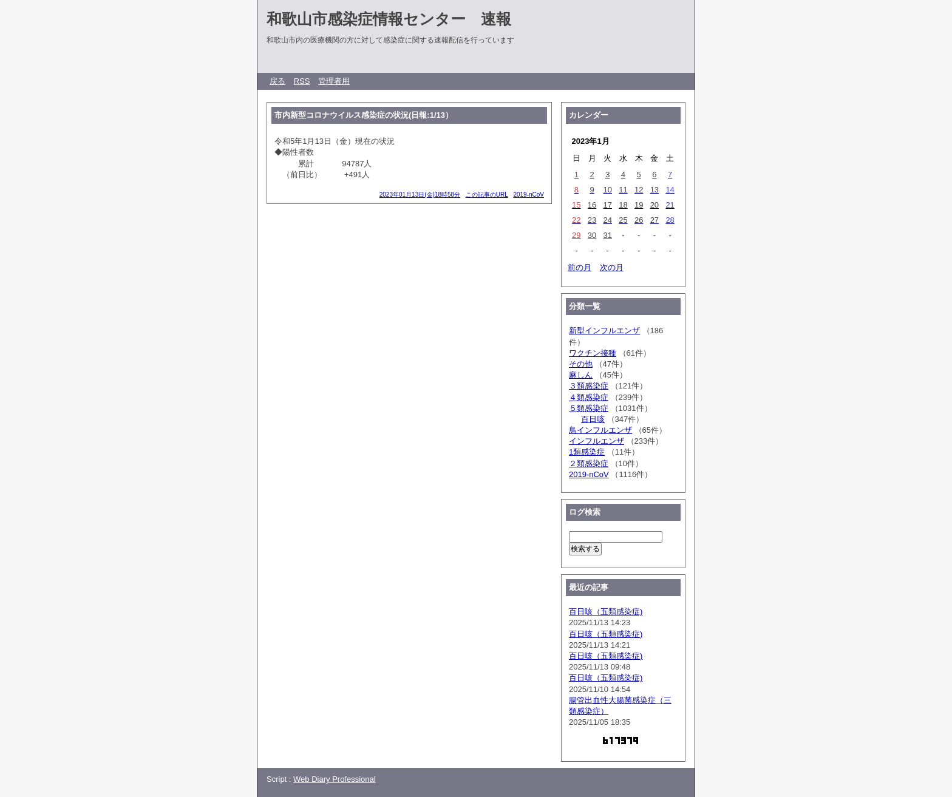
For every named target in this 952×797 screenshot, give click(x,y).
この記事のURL (487, 194)
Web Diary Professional (334, 779)
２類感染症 (588, 463)
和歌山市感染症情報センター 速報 (389, 18)
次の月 (612, 267)
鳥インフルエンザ (600, 430)
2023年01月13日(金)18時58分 (419, 194)
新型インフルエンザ (604, 330)
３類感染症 (588, 385)
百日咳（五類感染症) (605, 611)
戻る (277, 81)
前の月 (579, 267)
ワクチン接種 (592, 353)
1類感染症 (587, 451)
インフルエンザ (596, 441)
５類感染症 (588, 408)
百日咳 (593, 419)
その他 (581, 363)
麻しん (581, 374)
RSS (302, 81)
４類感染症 (588, 397)
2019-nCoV (528, 194)
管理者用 (334, 81)
